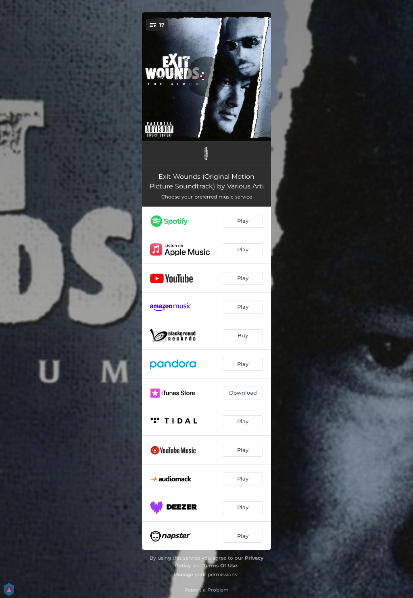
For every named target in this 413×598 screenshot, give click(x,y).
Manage (183, 574)
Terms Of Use (220, 565)
